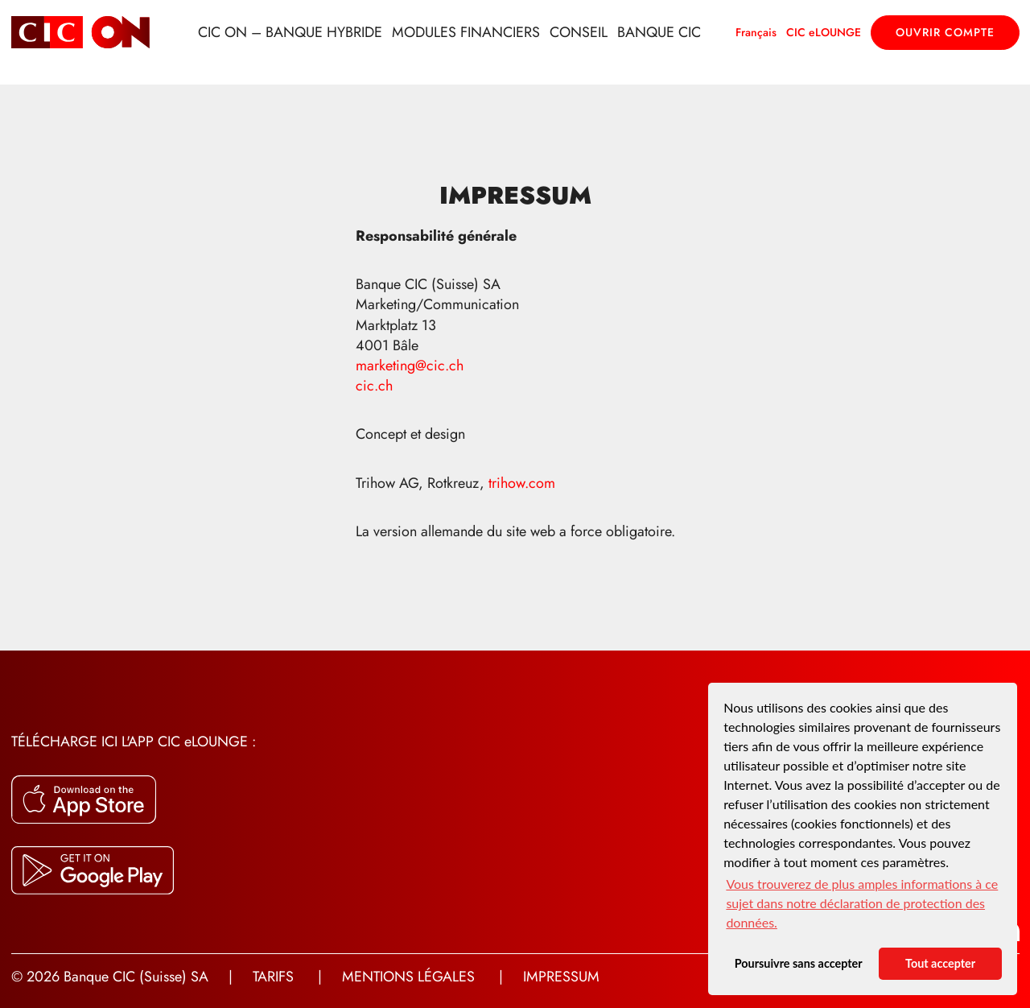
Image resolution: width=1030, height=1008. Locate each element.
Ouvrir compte (945, 32)
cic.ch (374, 385)
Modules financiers (466, 32)
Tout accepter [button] (940, 963)
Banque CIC (659, 32)
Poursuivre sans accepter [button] (799, 963)
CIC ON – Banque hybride (290, 32)
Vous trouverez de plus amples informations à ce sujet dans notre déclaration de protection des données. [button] (862, 903)
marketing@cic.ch (410, 365)
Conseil (579, 32)
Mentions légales (408, 976)
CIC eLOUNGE (823, 32)
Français (756, 32)
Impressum (561, 976)
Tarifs (273, 976)
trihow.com (523, 483)
